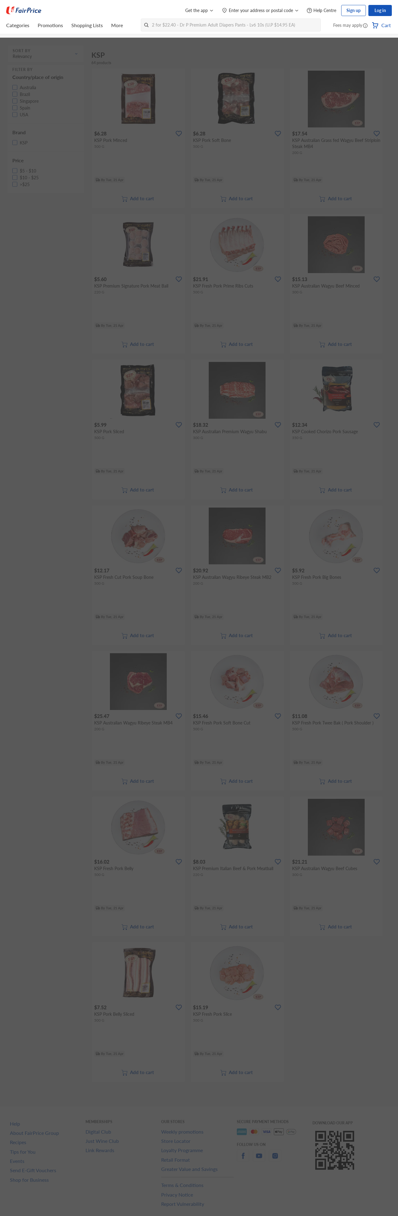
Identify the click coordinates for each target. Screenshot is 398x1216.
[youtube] (259, 1159)
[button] (365, 26)
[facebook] (243, 1159)
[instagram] (275, 1159)
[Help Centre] (321, 11)
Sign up (353, 10)
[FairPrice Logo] (23, 10)
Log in (380, 10)
